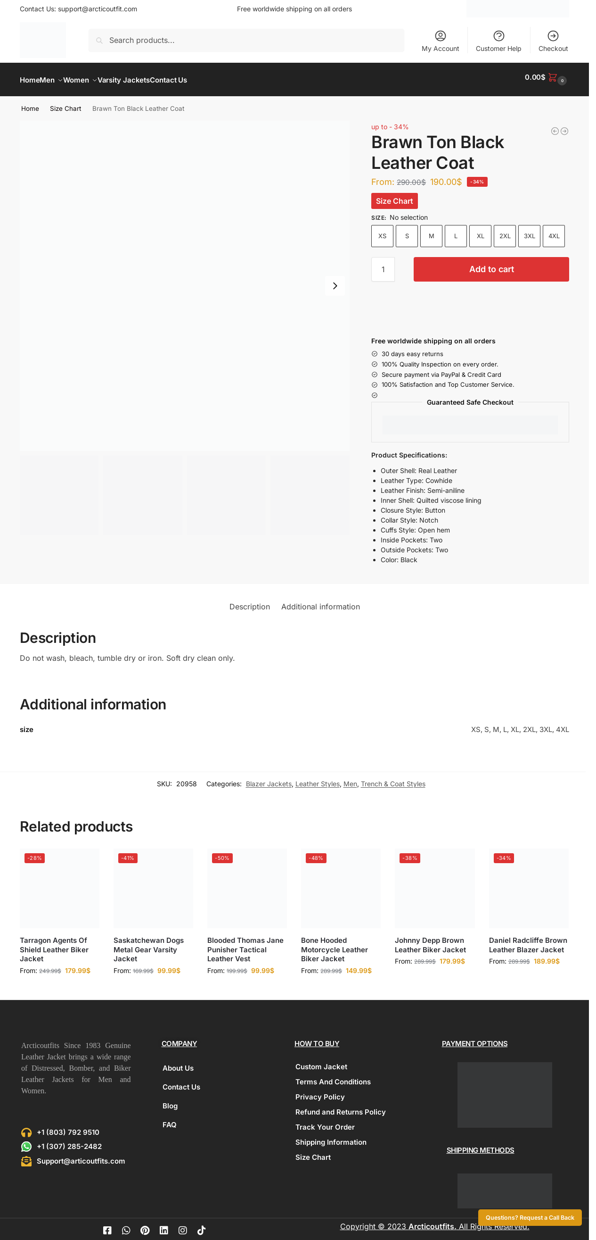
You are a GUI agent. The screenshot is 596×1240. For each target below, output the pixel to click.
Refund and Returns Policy (340, 1106)
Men (350, 778)
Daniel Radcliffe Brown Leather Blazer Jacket (528, 940)
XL (480, 230)
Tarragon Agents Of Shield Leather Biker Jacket (54, 944)
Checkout (553, 40)
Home (30, 103)
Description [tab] (249, 601)
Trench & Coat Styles (393, 778)
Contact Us (181, 1081)
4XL (554, 230)
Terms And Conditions (333, 1076)
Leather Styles (317, 778)
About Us (178, 1062)
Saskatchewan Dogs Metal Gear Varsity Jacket (149, 944)
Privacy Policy (320, 1091)
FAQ (170, 1119)
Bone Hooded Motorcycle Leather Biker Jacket (334, 944)
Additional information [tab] (320, 601)
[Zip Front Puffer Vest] (564, 126)
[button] (547, 77)
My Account (440, 40)
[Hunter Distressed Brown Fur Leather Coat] (555, 126)
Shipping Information (331, 1136)
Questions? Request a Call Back (530, 1217)
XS (382, 230)
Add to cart (491, 264)
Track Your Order (325, 1121)
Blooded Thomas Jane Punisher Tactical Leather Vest (245, 944)
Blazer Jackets (269, 778)
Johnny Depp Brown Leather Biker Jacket (430, 940)
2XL (505, 230)
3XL (529, 230)
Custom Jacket (321, 1061)
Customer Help (499, 40)
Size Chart (65, 103)
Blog (170, 1100)
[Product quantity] (383, 264)
